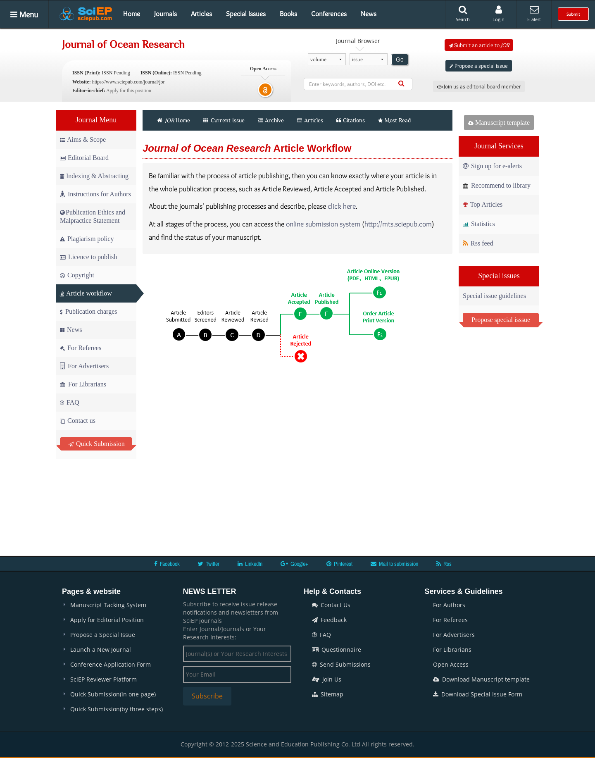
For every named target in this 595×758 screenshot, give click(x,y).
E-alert (534, 13)
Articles (201, 14)
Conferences (329, 14)
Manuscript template (499, 122)
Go (400, 59)
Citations (350, 120)
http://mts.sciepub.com (398, 224)
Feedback (329, 620)
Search (463, 13)
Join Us (326, 679)
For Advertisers (84, 365)
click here (342, 206)
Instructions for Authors (95, 194)
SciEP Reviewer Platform (103, 679)
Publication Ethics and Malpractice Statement (92, 216)
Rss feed (478, 243)
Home (131, 14)
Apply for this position (128, 90)
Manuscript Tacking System (108, 605)
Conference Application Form (110, 664)
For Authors (449, 605)
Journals (165, 14)
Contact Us (331, 605)
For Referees (80, 347)
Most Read (394, 120)
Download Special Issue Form (477, 694)
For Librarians (83, 384)
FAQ (69, 402)
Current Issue (224, 120)
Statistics (479, 223)
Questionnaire (336, 649)
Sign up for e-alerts (492, 165)
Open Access (451, 664)
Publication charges (88, 311)
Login (499, 13)
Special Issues (246, 14)
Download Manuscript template (481, 679)
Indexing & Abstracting (94, 175)
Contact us (77, 420)
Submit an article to (479, 45)
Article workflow (86, 293)
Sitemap (327, 694)
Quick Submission (97, 443)
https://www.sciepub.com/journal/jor (128, 82)
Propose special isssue (500, 319)
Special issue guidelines (494, 295)
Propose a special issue (479, 65)
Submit (573, 14)
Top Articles (482, 204)
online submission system (323, 224)
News (368, 14)
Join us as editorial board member (479, 86)
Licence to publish (88, 256)
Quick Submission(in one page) (113, 694)
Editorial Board (84, 157)
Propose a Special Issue (102, 635)
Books (288, 14)
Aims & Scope (83, 139)
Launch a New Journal (100, 649)
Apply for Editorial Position (107, 620)
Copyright (77, 275)
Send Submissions (341, 664)
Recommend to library (497, 185)
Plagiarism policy (87, 238)
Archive (271, 120)
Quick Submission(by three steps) (116, 709)
